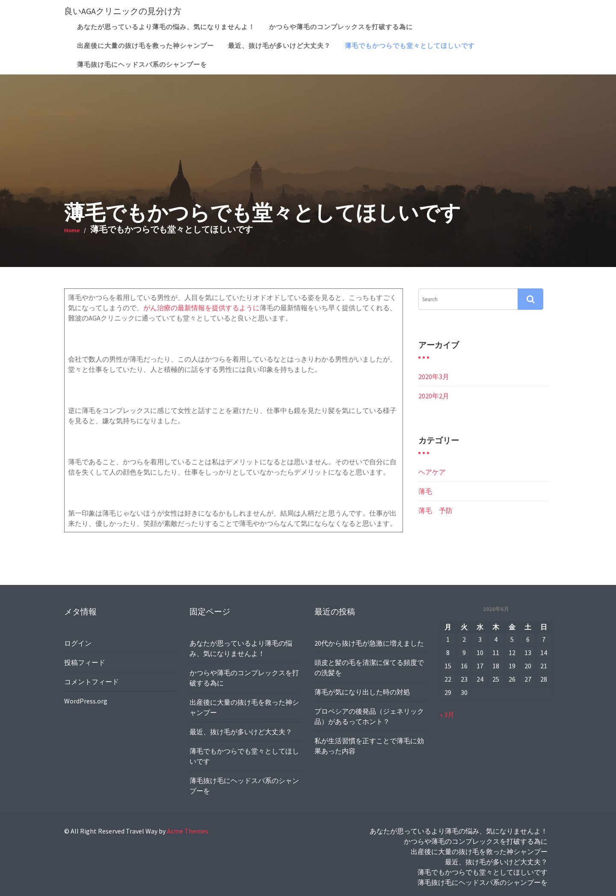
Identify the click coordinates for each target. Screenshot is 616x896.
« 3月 (449, 712)
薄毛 (425, 491)
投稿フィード (86, 662)
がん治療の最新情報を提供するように (201, 307)
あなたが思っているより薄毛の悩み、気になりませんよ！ (166, 27)
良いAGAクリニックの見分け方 (122, 11)
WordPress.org (87, 699)
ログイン (80, 644)
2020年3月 (433, 376)
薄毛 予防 (435, 510)
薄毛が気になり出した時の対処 (363, 691)
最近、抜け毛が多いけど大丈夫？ (279, 46)
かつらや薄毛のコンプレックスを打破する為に (341, 27)
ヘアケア (432, 472)
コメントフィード (93, 680)
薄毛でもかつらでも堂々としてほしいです (410, 46)
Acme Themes (187, 831)
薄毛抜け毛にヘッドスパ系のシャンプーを (142, 64)
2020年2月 (433, 396)
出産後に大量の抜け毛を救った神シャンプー (145, 46)
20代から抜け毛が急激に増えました (369, 645)
